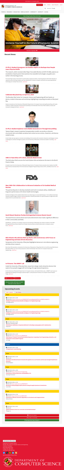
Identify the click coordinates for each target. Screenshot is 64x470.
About (45, 4)
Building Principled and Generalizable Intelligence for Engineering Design (23, 300)
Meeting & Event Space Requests (32, 420)
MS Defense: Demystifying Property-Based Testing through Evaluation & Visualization (26, 385)
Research (9, 12)
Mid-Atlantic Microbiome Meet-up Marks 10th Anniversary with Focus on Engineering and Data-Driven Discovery (30, 239)
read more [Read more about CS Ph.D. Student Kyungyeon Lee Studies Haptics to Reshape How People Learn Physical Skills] (25, 81)
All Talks (18, 292)
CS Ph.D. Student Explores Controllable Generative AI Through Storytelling (31, 129)
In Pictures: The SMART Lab (15, 263)
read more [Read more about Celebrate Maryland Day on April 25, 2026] (21, 107)
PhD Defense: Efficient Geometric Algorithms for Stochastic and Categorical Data (25, 397)
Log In (61, 4)
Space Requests (55, 4)
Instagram (10, 453)
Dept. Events (10, 292)
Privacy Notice (14, 455)
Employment (39, 4)
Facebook (4, 453)
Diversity (40, 12)
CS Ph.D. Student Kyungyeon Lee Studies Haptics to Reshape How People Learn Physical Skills (30, 68)
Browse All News (9, 278)
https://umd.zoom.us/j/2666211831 (19, 396)
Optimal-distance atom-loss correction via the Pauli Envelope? (21, 409)
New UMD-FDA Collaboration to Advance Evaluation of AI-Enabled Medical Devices (31, 186)
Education (16, 12)
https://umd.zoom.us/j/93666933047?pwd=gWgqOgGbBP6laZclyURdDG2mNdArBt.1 (30, 299)
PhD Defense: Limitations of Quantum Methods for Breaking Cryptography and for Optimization (28, 325)
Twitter (7, 453)
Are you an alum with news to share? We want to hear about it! (15, 282)
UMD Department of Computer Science (11, 6)
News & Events (25, 12)
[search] (52, 8)
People (3, 12)
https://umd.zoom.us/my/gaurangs (19, 371)
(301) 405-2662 (11, 450)
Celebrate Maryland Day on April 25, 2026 (20, 95)
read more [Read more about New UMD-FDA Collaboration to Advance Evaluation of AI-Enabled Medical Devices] (23, 197)
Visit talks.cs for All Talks (32, 417)
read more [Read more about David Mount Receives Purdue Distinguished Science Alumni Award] (10, 225)
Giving (46, 12)
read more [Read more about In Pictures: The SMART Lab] (10, 274)
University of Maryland (32, 1)
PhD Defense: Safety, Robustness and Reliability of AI (18, 373)
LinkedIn (13, 453)
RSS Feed (17, 278)
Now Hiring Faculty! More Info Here (32, 16)
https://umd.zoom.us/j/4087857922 (19, 335)
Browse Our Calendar (32, 415)
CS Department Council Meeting (13, 349)
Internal (48, 4)
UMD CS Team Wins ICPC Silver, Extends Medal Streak (24, 158)
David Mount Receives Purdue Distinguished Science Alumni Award (28, 215)
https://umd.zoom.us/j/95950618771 (19, 383)
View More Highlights (32, 50)
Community (33, 12)
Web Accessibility (6, 455)
